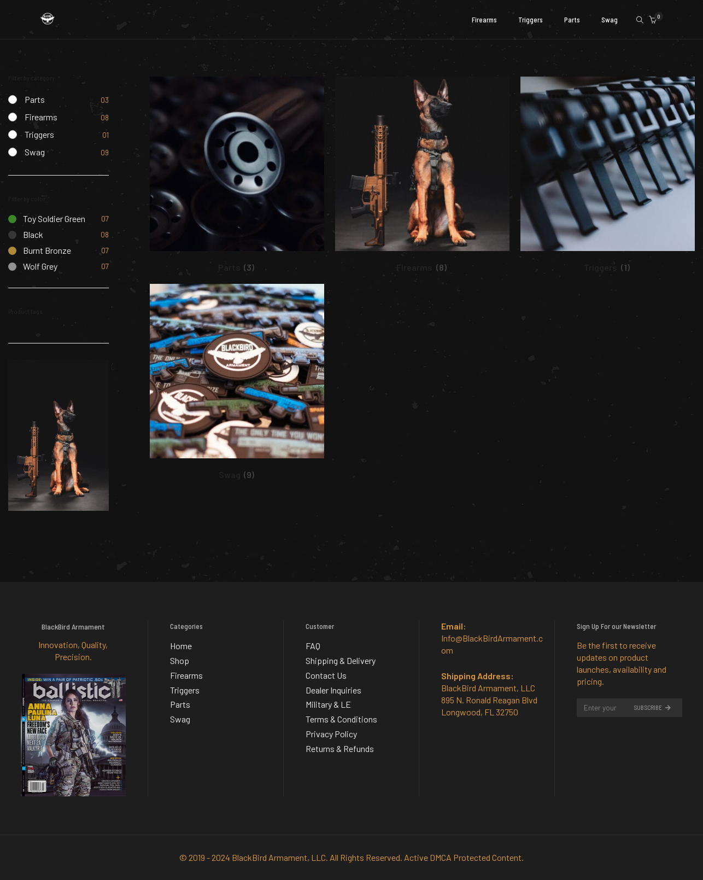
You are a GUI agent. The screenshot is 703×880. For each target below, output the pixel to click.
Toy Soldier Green (46, 218)
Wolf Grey (32, 266)
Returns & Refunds (340, 741)
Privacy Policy (331, 727)
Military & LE (328, 700)
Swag (35, 152)
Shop (179, 659)
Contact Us (326, 672)
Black (25, 234)
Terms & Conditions (341, 713)
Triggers (39, 134)
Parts (35, 99)
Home (181, 645)
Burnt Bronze (39, 250)
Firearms (41, 117)
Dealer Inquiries (333, 686)
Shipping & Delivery (341, 659)
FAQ (313, 645)
